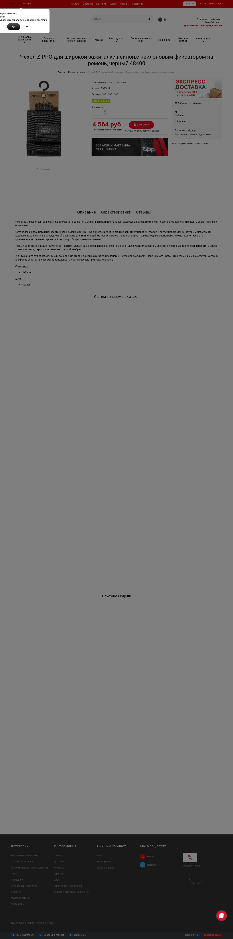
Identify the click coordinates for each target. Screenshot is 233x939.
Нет (28, 26)
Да (13, 26)
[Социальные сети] (221, 916)
